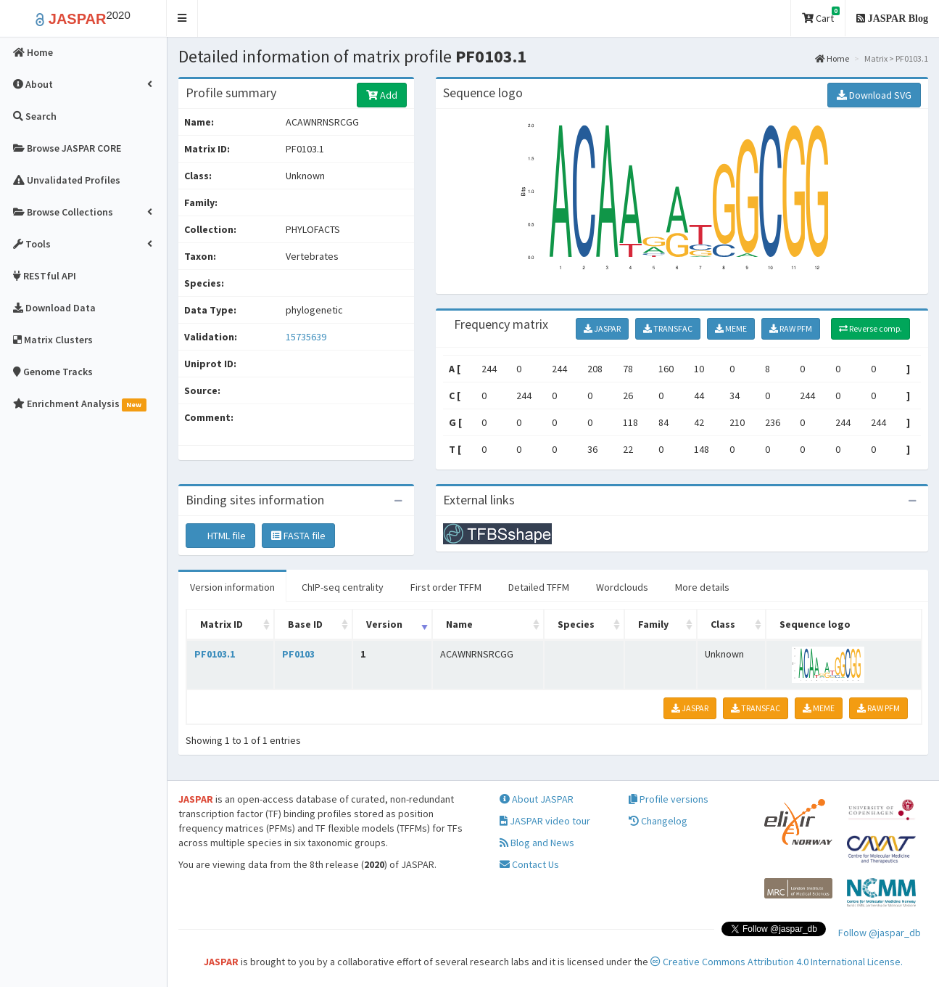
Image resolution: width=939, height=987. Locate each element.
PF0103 (298, 653)
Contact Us (529, 864)
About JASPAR (537, 799)
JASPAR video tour (545, 820)
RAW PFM (790, 328)
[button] (182, 18)
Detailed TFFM (538, 587)
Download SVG (874, 95)
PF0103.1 (214, 653)
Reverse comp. (870, 328)
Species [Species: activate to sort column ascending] (576, 624)
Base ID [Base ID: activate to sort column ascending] (305, 624)
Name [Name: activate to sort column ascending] (459, 624)
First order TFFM (445, 587)
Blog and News (537, 842)
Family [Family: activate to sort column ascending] (653, 624)
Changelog (658, 820)
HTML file (220, 535)
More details (702, 587)
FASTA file (298, 535)
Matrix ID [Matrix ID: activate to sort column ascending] (221, 624)
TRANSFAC (667, 328)
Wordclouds (622, 587)
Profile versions (668, 799)
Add (381, 95)
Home (832, 58)
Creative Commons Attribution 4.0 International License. (776, 961)
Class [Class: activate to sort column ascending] (723, 624)
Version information (232, 587)
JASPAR (602, 328)
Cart (821, 16)
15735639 (306, 336)
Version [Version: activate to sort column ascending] (384, 624)
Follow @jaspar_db (879, 932)
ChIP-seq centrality (343, 587)
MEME (731, 328)
